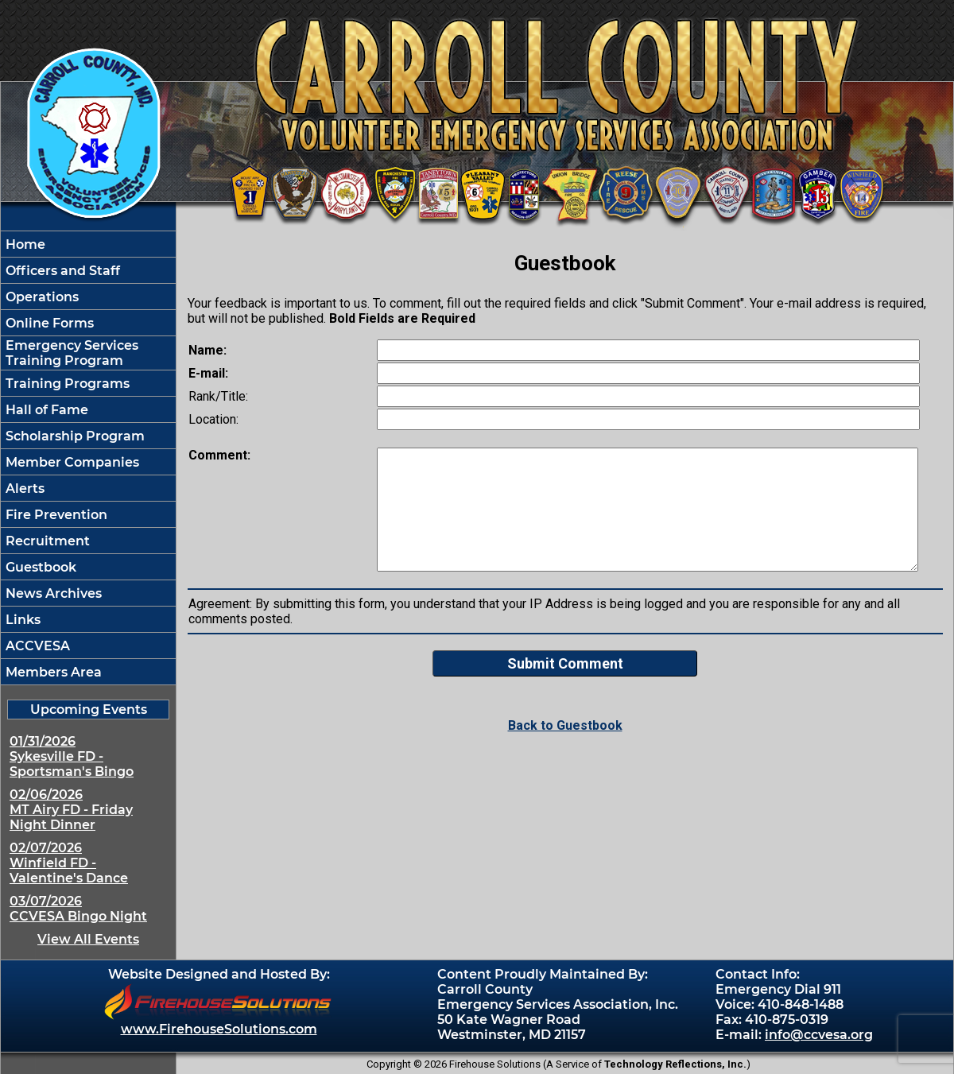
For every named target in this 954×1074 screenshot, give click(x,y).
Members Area (52, 672)
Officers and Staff (61, 270)
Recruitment (46, 541)
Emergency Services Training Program (70, 353)
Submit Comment (565, 663)
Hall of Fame (45, 409)
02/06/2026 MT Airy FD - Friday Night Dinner (71, 809)
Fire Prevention (54, 514)
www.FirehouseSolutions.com (219, 1029)
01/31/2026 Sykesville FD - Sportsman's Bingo (72, 756)
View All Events (88, 939)
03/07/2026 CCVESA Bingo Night (78, 909)
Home (23, 244)
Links (21, 619)
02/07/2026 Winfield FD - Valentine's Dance (69, 863)
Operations (40, 296)
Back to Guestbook (565, 725)
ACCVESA (36, 645)
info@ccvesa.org (819, 1034)
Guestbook (39, 567)
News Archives (52, 593)
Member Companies (70, 462)
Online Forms (48, 323)
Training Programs (66, 383)
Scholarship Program (73, 436)
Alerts (23, 488)
